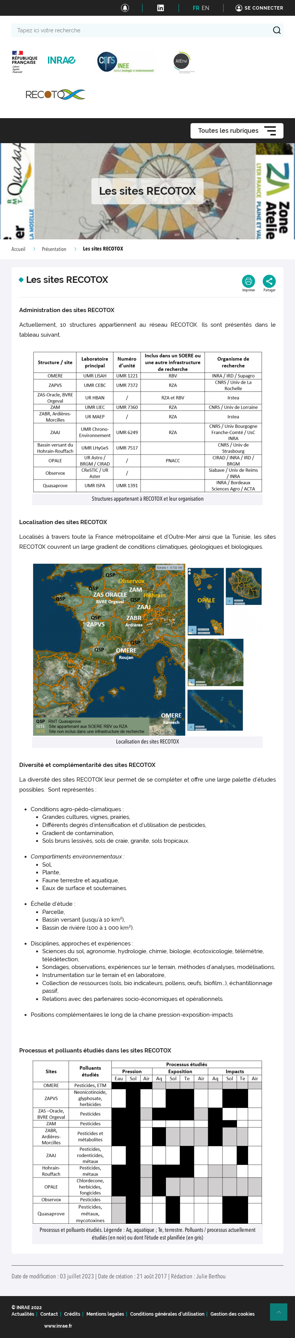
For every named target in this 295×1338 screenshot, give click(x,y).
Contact (49, 1314)
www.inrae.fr (58, 1326)
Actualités (23, 1314)
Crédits (72, 1314)
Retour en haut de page (282, 1315)
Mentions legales (105, 1314)
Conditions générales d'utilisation (167, 1314)
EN (205, 8)
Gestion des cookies (232, 1314)
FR (196, 8)
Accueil (18, 249)
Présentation (54, 249)
